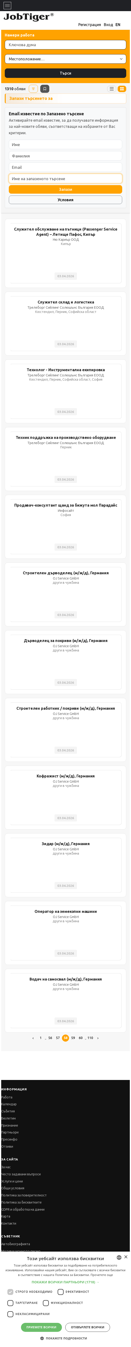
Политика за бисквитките (21, 1202)
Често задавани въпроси (21, 1174)
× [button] (125, 1257)
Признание (9, 1125)
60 (81, 1038)
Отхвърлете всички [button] (87, 1327)
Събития (8, 1111)
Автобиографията (15, 1244)
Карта (5, 1216)
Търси (65, 73)
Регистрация (89, 24)
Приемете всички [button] (41, 1327)
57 (58, 1038)
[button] (66, 1282)
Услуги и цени (12, 1181)
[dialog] (65, 1299)
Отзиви (7, 1146)
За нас (6, 1167)
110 (90, 1038)
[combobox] (119, 1257)
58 (65, 1038)
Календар (9, 1104)
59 (73, 1038)
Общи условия (12, 1188)
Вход (108, 24)
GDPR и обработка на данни (23, 1209)
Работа (6, 1097)
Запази (65, 189)
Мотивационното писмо (20, 1251)
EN (118, 24)
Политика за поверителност (24, 1195)
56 (50, 1038)
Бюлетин (8, 1118)
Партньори (10, 1132)
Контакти (8, 1223)
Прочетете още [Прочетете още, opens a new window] (102, 1275)
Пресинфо (9, 1139)
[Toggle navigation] (7, 5)
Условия (65, 199)
